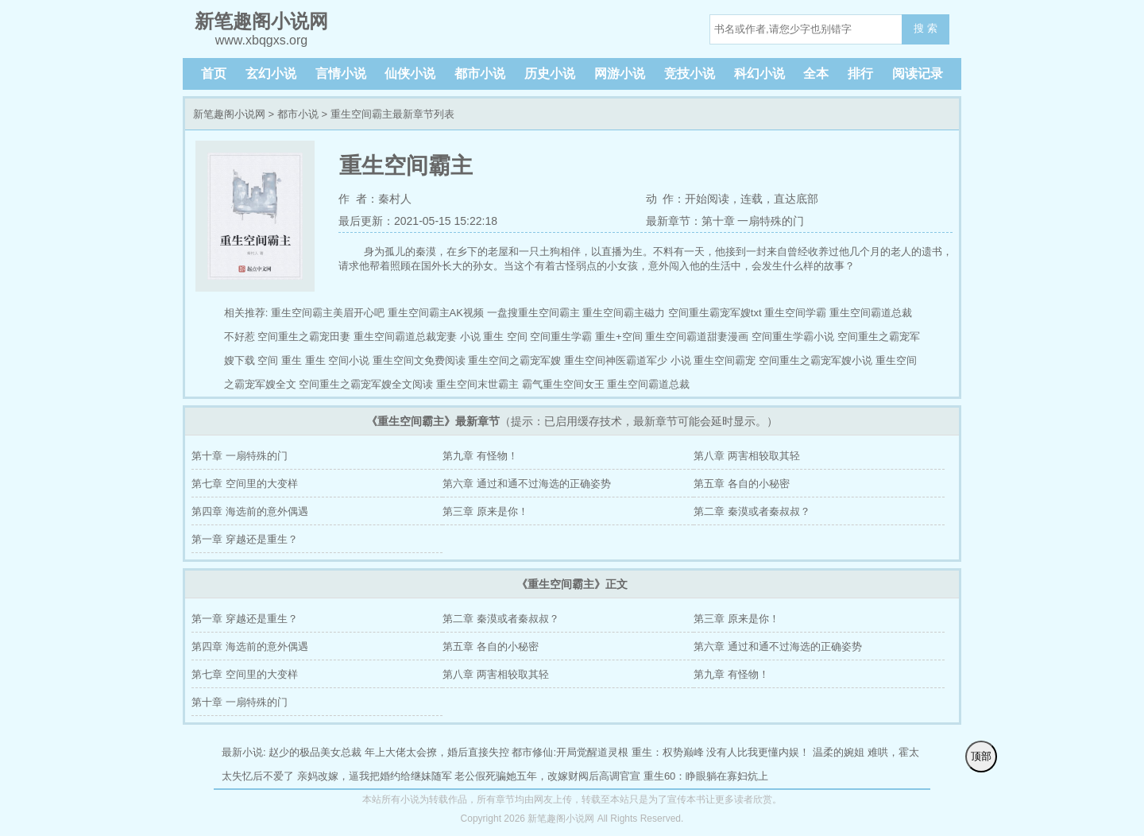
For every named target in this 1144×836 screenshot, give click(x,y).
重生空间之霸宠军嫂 (514, 360)
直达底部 (796, 198)
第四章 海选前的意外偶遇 (249, 511)
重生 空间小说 (337, 360)
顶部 (981, 756)
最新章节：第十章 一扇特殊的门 (725, 221)
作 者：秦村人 (375, 198)
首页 (213, 73)
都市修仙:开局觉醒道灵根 (570, 752)
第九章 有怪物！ (480, 456)
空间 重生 (279, 360)
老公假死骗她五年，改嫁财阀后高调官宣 (547, 776)
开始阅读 (707, 198)
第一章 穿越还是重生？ (244, 539)
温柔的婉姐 (838, 752)
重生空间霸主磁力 (623, 313)
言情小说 (340, 73)
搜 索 (925, 28)
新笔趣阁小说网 (229, 114)
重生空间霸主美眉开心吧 (328, 313)
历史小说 (549, 73)
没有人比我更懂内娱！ (758, 752)
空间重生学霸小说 (793, 337)
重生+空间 (619, 337)
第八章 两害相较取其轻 (747, 456)
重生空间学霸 (795, 313)
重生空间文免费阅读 (419, 360)
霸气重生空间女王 (563, 384)
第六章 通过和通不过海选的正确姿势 (527, 484)
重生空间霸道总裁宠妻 (405, 337)
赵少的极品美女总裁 (315, 752)
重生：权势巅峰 (668, 752)
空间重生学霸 (561, 337)
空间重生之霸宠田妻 (303, 337)
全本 (816, 73)
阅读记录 (917, 73)
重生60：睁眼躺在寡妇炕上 (706, 776)
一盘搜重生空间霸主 (533, 313)
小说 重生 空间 (494, 337)
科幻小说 (759, 73)
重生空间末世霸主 (477, 384)
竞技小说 (689, 73)
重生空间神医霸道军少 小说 (627, 360)
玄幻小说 (270, 73)
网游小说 (619, 73)
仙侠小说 (410, 73)
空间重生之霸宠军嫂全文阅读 (366, 384)
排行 (860, 73)
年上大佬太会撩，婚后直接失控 (437, 752)
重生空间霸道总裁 (648, 384)
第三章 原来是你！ (485, 511)
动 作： (666, 198)
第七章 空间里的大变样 (244, 484)
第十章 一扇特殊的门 (239, 456)
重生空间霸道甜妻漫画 (696, 337)
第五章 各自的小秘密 (742, 484)
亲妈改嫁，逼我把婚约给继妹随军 (374, 776)
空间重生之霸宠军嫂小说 (815, 360)
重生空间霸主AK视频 (436, 313)
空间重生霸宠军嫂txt (715, 313)
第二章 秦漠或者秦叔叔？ (752, 511)
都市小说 (479, 73)
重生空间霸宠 (725, 360)
